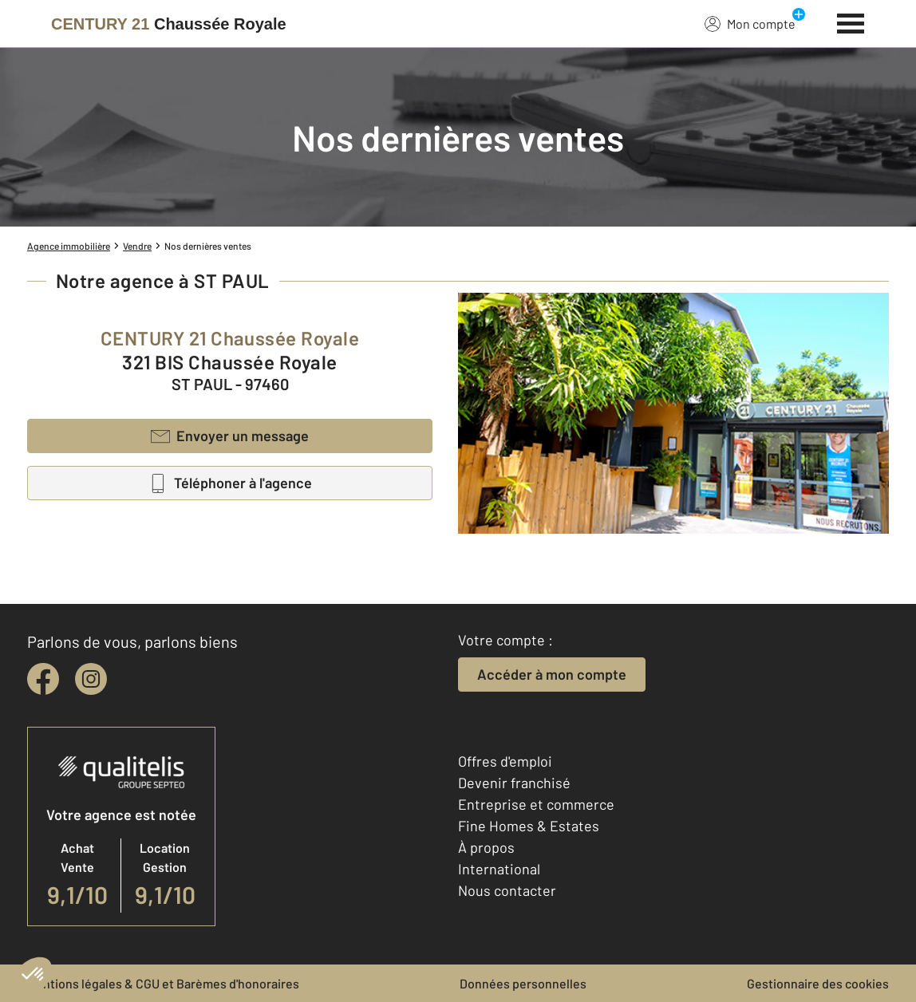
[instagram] (91, 679)
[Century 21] (168, 24)
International (499, 869)
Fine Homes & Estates (528, 825)
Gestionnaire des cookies (818, 983)
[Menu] (851, 22)
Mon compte (750, 23)
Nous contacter (507, 890)
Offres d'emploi (505, 761)
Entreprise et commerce (536, 804)
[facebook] (43, 679)
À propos (486, 847)
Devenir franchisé (514, 782)
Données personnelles (523, 983)
